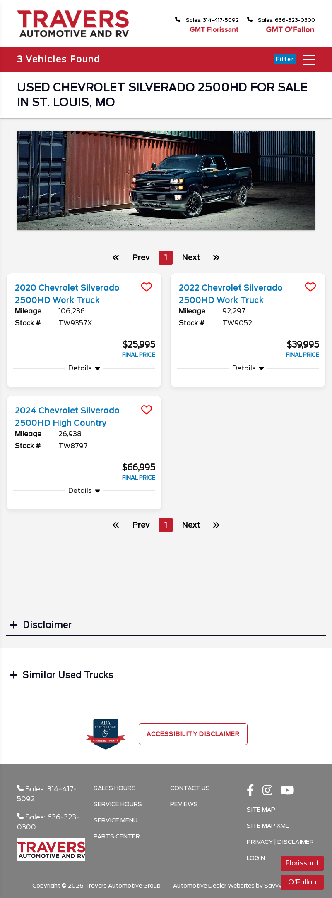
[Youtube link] (287, 791)
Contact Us (190, 788)
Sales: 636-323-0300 (278, 20)
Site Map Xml (268, 825)
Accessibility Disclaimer (193, 734)
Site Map (261, 809)
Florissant (302, 863)
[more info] (84, 274)
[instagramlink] (267, 791)
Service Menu (115, 820)
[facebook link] (250, 791)
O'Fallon (302, 882)
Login (256, 858)
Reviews (184, 804)
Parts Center (117, 836)
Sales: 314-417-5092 (198, 20)
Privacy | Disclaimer (280, 841)
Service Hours (118, 804)
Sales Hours (115, 788)
